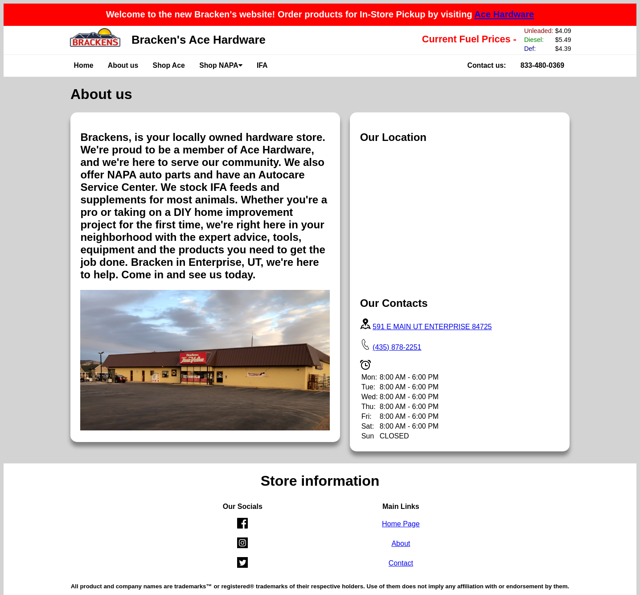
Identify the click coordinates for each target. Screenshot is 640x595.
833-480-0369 (542, 65)
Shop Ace (169, 65)
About (400, 543)
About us (123, 65)
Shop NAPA (220, 65)
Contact (401, 563)
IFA (262, 65)
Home (84, 65)
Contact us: (487, 65)
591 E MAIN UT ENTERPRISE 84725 (432, 327)
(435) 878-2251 (397, 347)
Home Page (401, 524)
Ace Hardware (504, 14)
